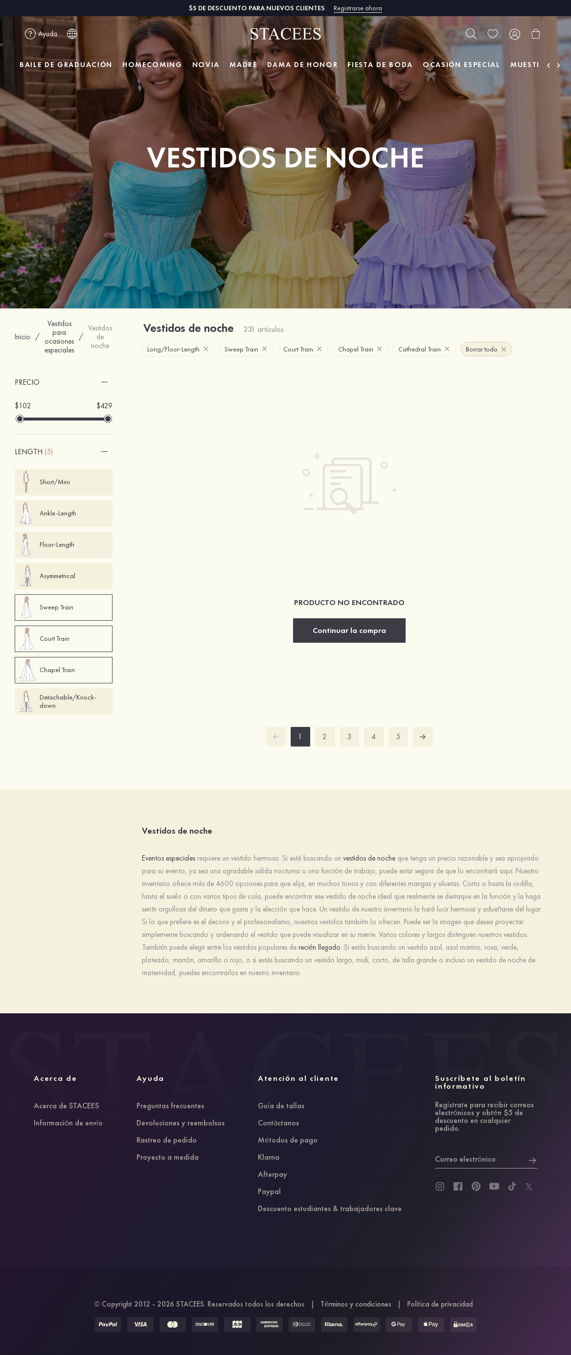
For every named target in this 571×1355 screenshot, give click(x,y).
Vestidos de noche (100, 336)
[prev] (276, 737)
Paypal (269, 1192)
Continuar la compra (349, 630)
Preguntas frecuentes (170, 1106)
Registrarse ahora (358, 7)
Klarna (268, 1157)
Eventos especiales (168, 858)
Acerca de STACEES (66, 1106)
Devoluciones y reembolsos (181, 1123)
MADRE (243, 65)
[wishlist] (492, 33)
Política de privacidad (440, 1304)
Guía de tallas (281, 1106)
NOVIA (206, 65)
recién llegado (319, 947)
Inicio (22, 337)
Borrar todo (486, 349)
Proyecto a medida (168, 1157)
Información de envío (68, 1123)
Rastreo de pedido (167, 1140)
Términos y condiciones (355, 1304)
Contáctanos (278, 1123)
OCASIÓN (462, 65)
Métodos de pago (288, 1140)
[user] (514, 33)
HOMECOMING (152, 65)
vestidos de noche (369, 858)
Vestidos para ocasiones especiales (59, 337)
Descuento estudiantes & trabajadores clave (330, 1209)
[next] (423, 737)
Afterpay (272, 1174)
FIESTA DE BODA (380, 65)
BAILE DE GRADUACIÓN (66, 65)
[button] (64, 382)
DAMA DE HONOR (302, 65)
